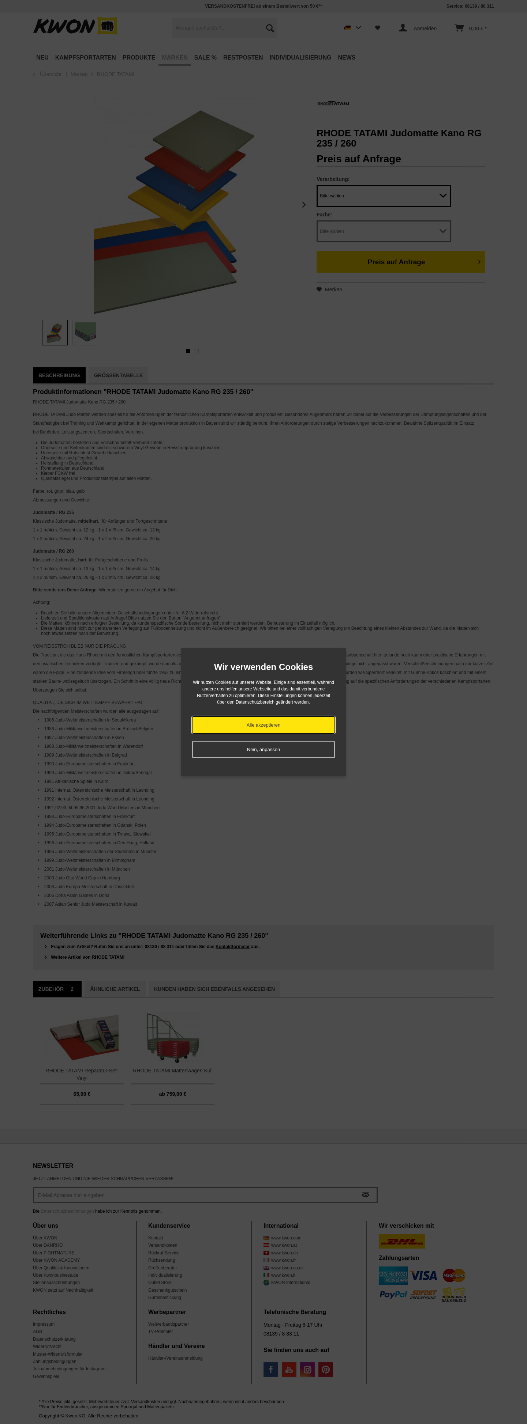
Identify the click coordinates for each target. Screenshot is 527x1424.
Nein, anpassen (263, 749)
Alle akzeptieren (264, 725)
